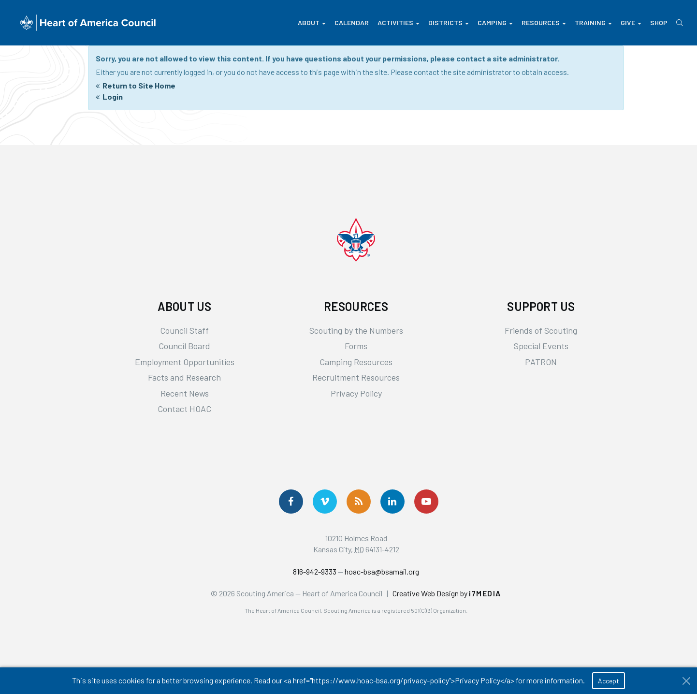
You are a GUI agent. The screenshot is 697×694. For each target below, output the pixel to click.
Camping (495, 22)
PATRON (541, 361)
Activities (399, 22)
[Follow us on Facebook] (291, 501)
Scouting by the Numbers (356, 330)
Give (631, 22)
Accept (608, 681)
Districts (448, 22)
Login (112, 96)
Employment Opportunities (184, 361)
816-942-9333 (314, 571)
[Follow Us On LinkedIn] (392, 501)
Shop (659, 22)
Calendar (351, 22)
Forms (356, 345)
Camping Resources (355, 361)
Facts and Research (184, 377)
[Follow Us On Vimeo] (325, 501)
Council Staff (184, 330)
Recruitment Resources (356, 377)
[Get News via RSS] (359, 501)
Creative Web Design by (446, 593)
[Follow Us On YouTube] (426, 501)
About (312, 22)
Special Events (541, 345)
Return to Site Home (138, 85)
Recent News (184, 393)
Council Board (184, 345)
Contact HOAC (184, 408)
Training (593, 22)
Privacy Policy (356, 393)
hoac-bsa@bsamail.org (382, 571)
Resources (544, 22)
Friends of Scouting (541, 330)
